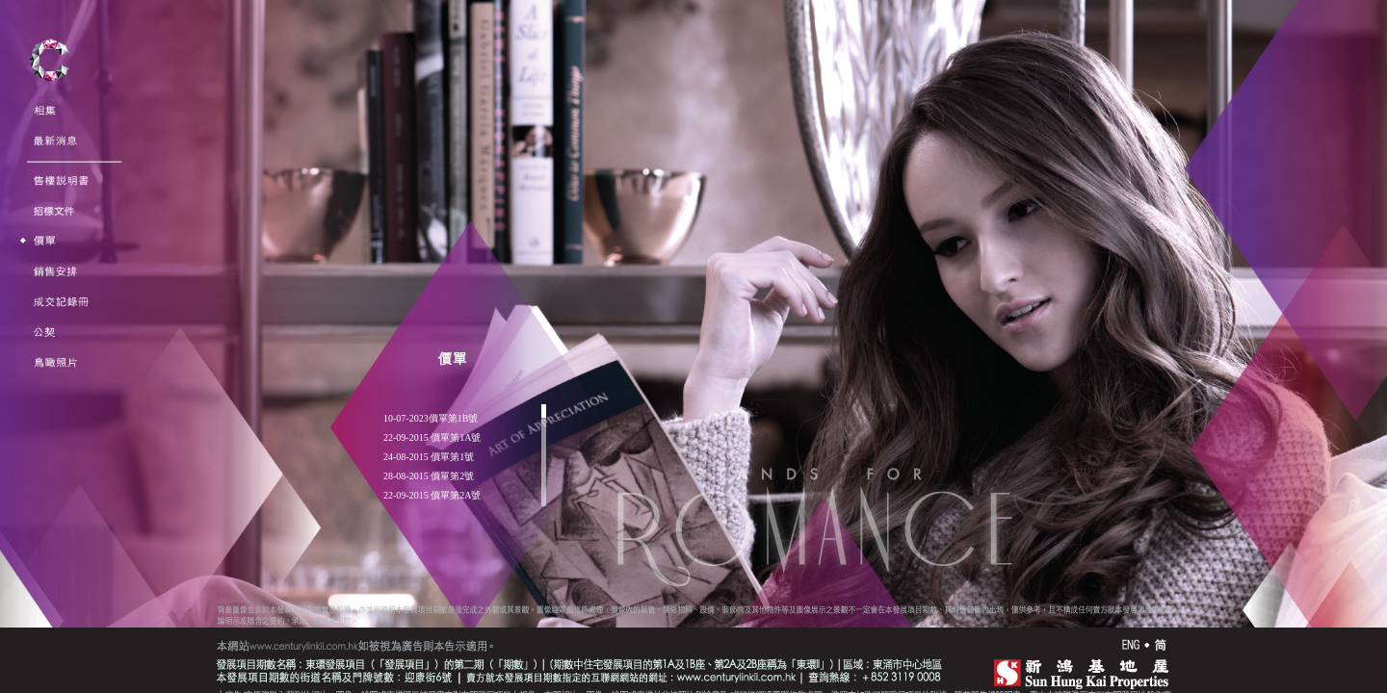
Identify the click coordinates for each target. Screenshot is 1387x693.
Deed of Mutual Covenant (89, 326)
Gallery (50, 104)
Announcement (67, 135)
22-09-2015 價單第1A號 (432, 438)
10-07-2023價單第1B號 (430, 419)
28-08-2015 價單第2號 (428, 476)
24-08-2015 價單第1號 (428, 457)
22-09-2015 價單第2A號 (432, 495)
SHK (1075, 671)
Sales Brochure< (67, 175)
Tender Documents (76, 204)
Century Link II (49, 65)
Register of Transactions (89, 296)
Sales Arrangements (77, 265)
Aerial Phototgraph (76, 356)
